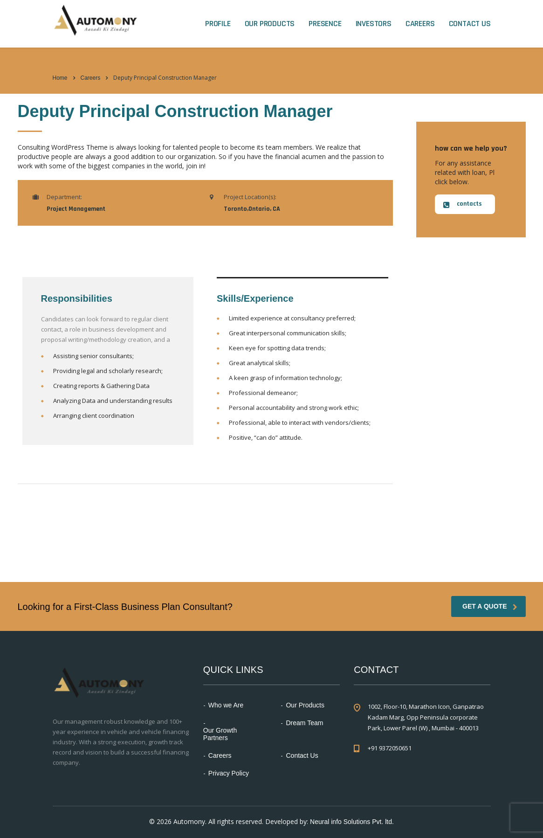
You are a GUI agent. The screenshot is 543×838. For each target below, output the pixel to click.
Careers (420, 24)
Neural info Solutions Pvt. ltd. (352, 821)
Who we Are (225, 705)
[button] (465, 204)
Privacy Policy (228, 773)
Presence (325, 24)
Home (60, 78)
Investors (374, 24)
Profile (218, 24)
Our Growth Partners (220, 734)
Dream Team (304, 723)
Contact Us (470, 24)
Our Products (270, 24)
